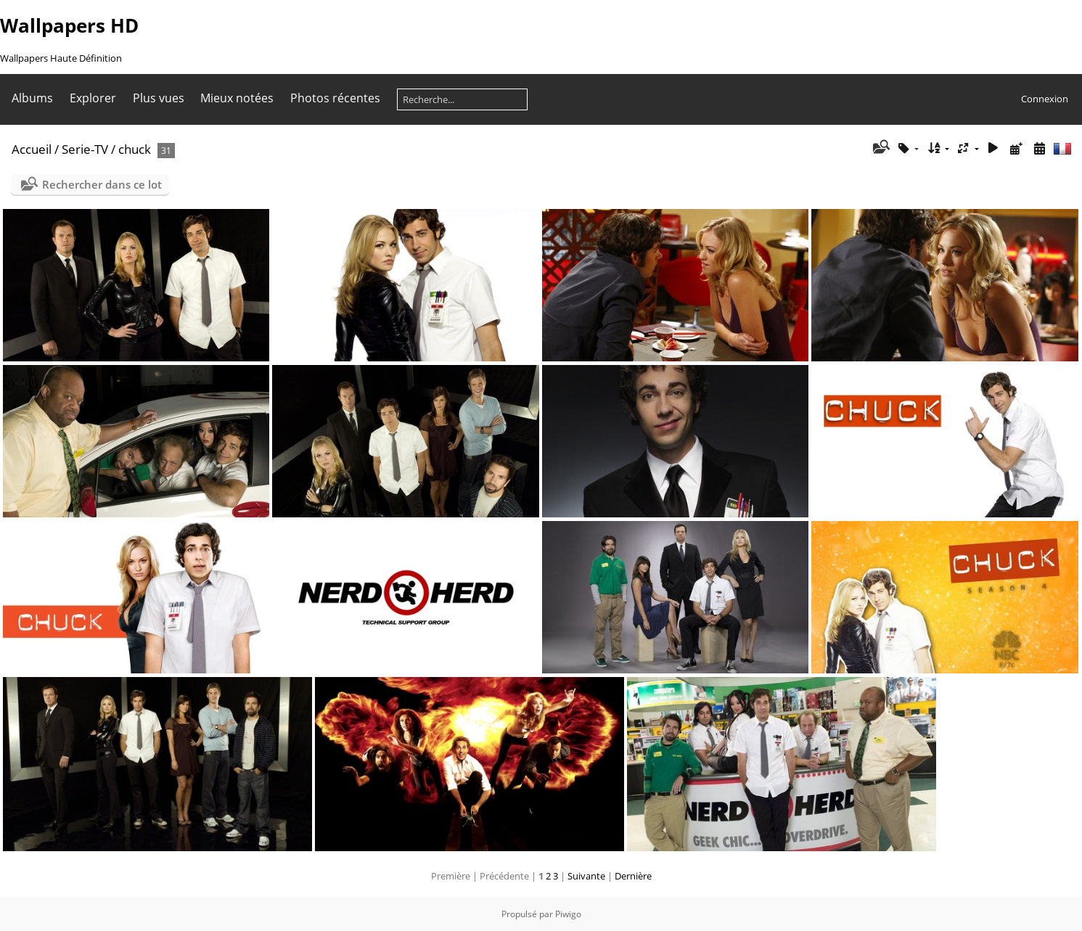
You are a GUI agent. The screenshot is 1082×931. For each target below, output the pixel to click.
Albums (32, 98)
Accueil (32, 149)
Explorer (93, 98)
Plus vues (158, 98)
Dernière (633, 875)
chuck (134, 149)
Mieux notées (237, 98)
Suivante (586, 875)
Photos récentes (335, 98)
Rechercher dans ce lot (102, 184)
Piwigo (568, 914)
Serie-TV (85, 149)
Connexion (1044, 98)
